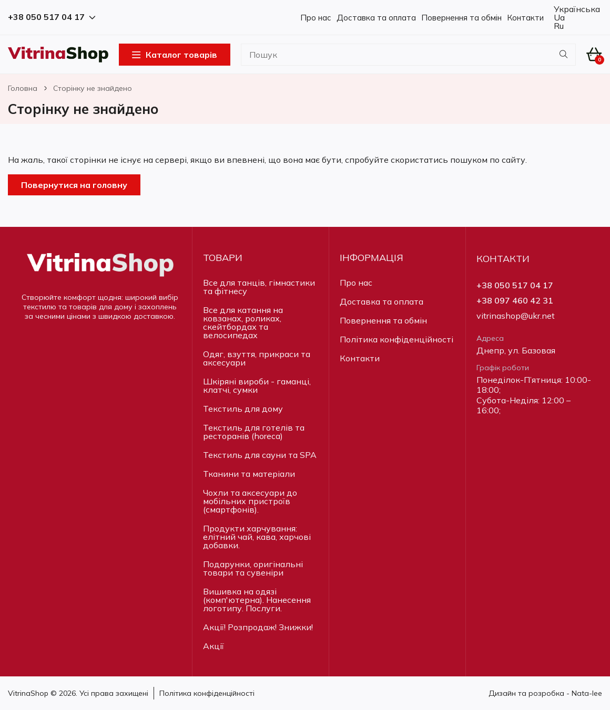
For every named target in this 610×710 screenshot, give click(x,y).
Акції (213, 646)
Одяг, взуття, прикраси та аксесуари (256, 358)
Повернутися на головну (74, 185)
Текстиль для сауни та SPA (260, 455)
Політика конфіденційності (396, 339)
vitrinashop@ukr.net (515, 316)
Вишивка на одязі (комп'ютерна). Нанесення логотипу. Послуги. (257, 599)
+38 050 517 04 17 (514, 285)
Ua (558, 17)
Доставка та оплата (376, 18)
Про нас (315, 18)
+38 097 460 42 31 (514, 301)
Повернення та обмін (461, 18)
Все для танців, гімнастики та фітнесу (259, 286)
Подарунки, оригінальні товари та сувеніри (253, 568)
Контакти (525, 18)
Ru (558, 26)
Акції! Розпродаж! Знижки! (258, 627)
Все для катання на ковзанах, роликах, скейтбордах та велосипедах (243, 322)
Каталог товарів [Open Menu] (174, 54)
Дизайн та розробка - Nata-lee (545, 693)
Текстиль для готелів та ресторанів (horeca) (253, 431)
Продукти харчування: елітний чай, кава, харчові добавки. (257, 536)
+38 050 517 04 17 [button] (51, 17)
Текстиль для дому (243, 408)
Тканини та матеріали (249, 473)
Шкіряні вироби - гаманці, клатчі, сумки (257, 385)
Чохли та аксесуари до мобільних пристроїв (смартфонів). (250, 501)
